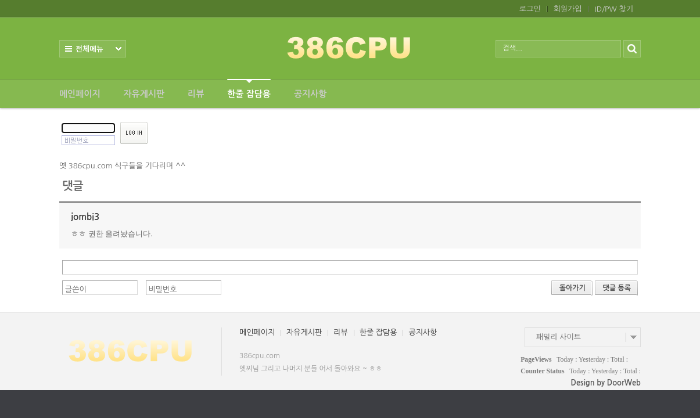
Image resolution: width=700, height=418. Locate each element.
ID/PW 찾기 (614, 9)
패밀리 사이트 (558, 337)
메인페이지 (79, 93)
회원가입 (568, 9)
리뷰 (196, 93)
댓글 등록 (617, 287)
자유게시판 (144, 93)
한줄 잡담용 (249, 88)
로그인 (530, 9)
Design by (606, 383)
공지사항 (310, 93)
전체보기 (92, 48)
